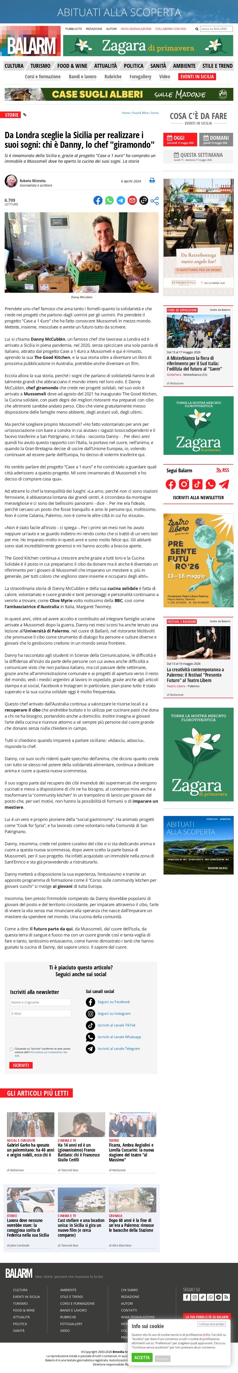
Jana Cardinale (19, 1245)
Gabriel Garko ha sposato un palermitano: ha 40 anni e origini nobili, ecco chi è (30, 1150)
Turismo (20, 1303)
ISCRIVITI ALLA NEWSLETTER (198, 497)
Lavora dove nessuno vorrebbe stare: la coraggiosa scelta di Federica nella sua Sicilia (28, 1227)
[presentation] (45, 1030)
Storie (155, 113)
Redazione (17, 1170)
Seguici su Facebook (108, 1001)
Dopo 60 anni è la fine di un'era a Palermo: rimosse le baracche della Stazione (131, 1225)
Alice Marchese (121, 1245)
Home (126, 113)
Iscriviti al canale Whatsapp (113, 1036)
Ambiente (68, 1290)
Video (164, 76)
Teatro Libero (176, 686)
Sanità (18, 1330)
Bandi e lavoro (82, 76)
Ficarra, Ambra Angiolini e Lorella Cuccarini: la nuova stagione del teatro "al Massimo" (131, 1152)
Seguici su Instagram (108, 1013)
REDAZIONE (94, 29)
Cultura (20, 1290)
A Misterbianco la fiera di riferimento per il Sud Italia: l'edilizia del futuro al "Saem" (194, 363)
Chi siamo (129, 1290)
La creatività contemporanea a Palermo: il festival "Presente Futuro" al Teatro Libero (195, 674)
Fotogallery (140, 76)
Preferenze (163, 1358)
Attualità (21, 1317)
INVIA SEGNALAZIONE (136, 29)
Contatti (129, 1310)
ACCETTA (142, 1357)
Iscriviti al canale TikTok (111, 1025)
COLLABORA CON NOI (170, 29)
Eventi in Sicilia (26, 1296)
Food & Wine (140, 113)
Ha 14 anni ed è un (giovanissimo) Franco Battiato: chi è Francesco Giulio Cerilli (78, 1152)
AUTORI (111, 29)
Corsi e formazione (43, 76)
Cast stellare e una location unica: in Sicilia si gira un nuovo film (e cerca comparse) (81, 1227)
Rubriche (113, 76)
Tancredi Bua (69, 1170)
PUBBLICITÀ (73, 29)
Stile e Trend (71, 1296)
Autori (127, 1303)
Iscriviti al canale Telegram (113, 1048)
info (206, 1335)
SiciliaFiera (174, 374)
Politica (20, 1324)
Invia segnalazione (138, 1317)
